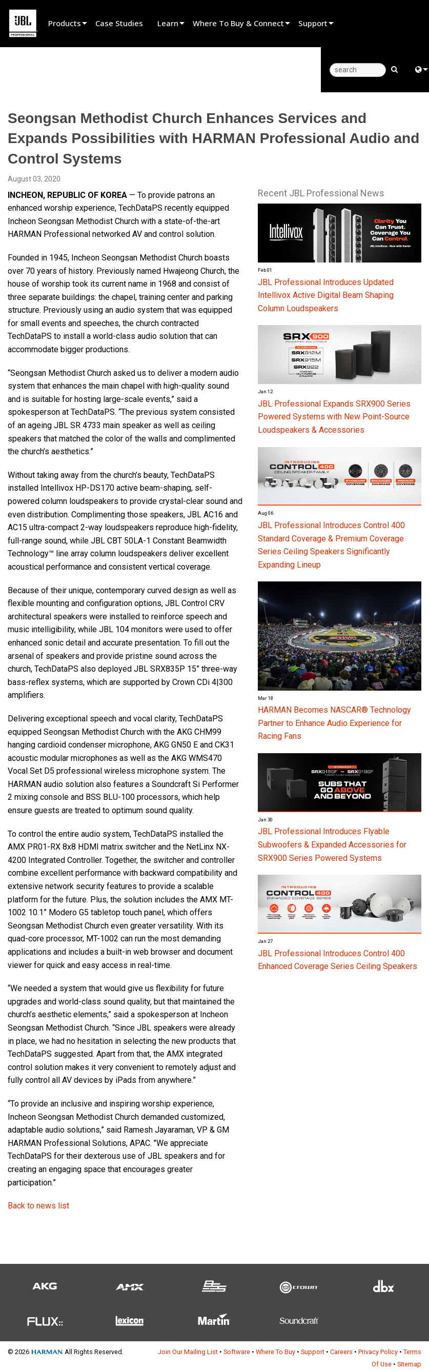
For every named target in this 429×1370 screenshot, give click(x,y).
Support (313, 23)
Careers (341, 1352)
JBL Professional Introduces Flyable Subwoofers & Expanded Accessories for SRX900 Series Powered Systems (332, 844)
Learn (167, 23)
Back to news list (38, 1206)
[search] (358, 70)
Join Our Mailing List (188, 1352)
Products (64, 23)
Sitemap (409, 1364)
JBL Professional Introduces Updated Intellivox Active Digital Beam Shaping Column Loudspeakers (326, 295)
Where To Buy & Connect (238, 23)
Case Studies (119, 23)
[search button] (394, 69)
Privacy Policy (378, 1352)
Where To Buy (275, 1352)
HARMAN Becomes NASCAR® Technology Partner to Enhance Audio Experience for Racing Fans (334, 723)
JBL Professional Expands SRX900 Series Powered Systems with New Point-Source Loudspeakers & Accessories (334, 417)
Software (236, 1352)
